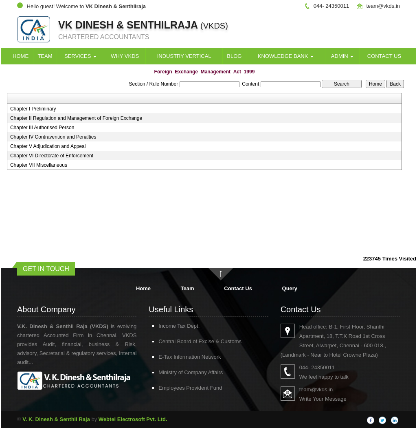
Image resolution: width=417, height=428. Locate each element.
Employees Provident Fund (170, 388)
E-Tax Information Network (169, 357)
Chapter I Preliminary (33, 109)
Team (44, 56)
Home (21, 56)
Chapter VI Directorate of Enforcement (51, 156)
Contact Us (384, 56)
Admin (342, 56)
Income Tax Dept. (159, 326)
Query (290, 288)
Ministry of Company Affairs (170, 372)
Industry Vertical (184, 56)
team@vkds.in (383, 6)
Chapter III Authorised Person (42, 127)
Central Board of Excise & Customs (180, 341)
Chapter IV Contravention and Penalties (53, 137)
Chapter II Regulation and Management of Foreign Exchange (76, 118)
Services (80, 56)
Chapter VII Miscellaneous (38, 165)
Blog (234, 56)
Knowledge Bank (286, 56)
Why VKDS (125, 56)
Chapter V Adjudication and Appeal (48, 146)
